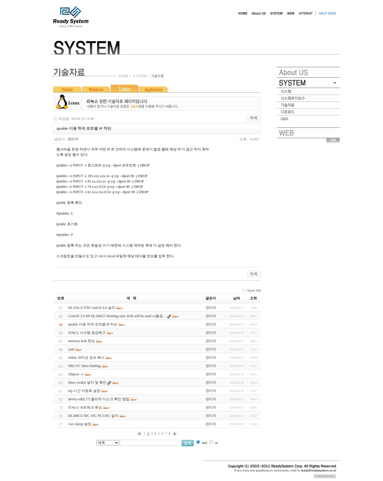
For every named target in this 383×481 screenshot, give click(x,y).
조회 (253, 298)
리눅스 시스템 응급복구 (87, 333)
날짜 (236, 298)
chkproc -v (76, 374)
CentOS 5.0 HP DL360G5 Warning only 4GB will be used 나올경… (117, 316)
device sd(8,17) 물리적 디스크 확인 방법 (98, 399)
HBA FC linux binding (84, 366)
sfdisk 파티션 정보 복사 (86, 357)
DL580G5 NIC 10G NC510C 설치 (93, 416)
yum (71, 349)
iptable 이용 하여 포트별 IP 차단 (92, 324)
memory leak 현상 (81, 341)
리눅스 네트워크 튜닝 (85, 407)
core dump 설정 (79, 424)
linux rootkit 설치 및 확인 (87, 382)
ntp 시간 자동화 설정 (84, 391)
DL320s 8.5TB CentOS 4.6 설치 (91, 308)
